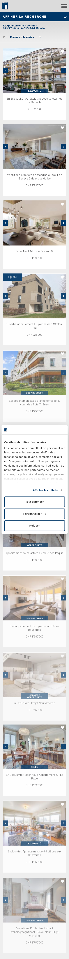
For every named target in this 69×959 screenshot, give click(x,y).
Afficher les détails (45, 490)
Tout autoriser (34, 501)
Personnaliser (34, 513)
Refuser (34, 525)
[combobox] (22, 37)
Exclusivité (34, 91)
